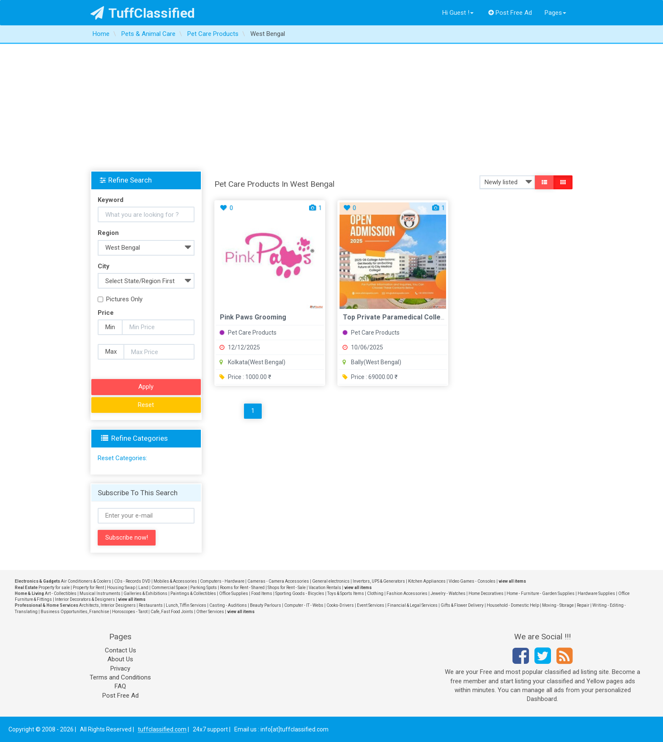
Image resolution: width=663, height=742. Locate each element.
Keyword (110, 200)
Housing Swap (121, 587)
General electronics (331, 581)
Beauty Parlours (265, 605)
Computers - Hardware (222, 581)
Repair (583, 605)
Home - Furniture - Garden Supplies (541, 593)
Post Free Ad (510, 12)
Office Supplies (233, 593)
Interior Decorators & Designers (85, 599)
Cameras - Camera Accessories (278, 581)
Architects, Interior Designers (107, 605)
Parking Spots (203, 587)
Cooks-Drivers (340, 605)
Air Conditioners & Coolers (86, 581)
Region (108, 233)
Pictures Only (120, 299)
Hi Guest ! (458, 12)
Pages (555, 12)
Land (143, 587)
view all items (512, 581)
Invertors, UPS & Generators (379, 581)
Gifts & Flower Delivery (462, 605)
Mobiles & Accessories (175, 581)
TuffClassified (142, 13)
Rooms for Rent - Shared (242, 587)
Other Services (210, 611)
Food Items (261, 593)
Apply (145, 386)
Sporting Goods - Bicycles (299, 593)
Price (106, 312)
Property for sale (54, 587)
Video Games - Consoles (472, 581)
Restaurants (151, 605)
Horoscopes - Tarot (130, 611)
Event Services (370, 605)
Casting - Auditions (228, 605)
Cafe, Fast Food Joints (172, 611)
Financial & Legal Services (412, 605)
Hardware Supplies (596, 593)
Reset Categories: (122, 458)
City (104, 266)
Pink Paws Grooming (253, 317)
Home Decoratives (486, 593)
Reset (146, 405)
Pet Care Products (248, 332)
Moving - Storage (558, 605)
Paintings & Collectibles (193, 593)
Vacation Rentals (325, 587)
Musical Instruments (100, 593)
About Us (120, 659)
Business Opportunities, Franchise (75, 611)
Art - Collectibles (61, 593)
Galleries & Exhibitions (145, 593)
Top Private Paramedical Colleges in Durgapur (417, 317)
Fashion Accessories (406, 593)
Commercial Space (169, 587)
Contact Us (120, 650)
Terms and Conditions (120, 677)
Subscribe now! (126, 537)
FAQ (120, 686)
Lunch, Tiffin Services (186, 605)
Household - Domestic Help (513, 605)
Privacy (120, 668)
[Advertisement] (331, 107)
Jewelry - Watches (448, 593)
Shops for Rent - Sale (287, 587)
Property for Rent (88, 587)
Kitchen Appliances (427, 581)
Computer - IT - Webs (303, 605)
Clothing (375, 593)
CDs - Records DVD (132, 581)
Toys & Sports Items (345, 593)
